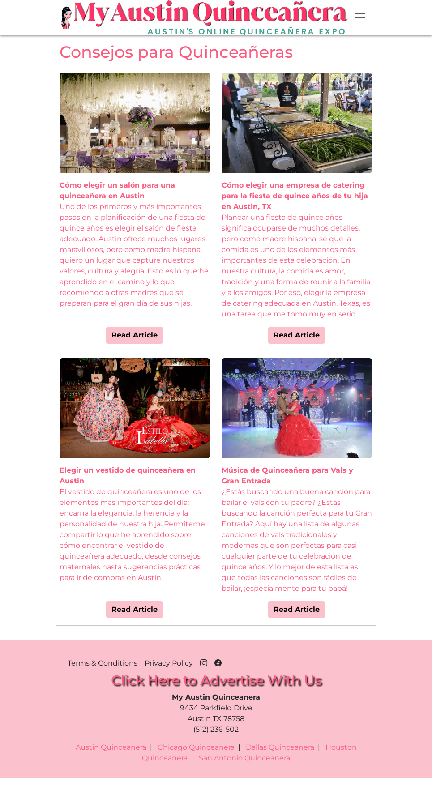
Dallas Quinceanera (280, 747)
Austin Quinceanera (111, 747)
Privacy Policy (169, 663)
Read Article (134, 335)
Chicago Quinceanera (196, 747)
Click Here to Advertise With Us (216, 680)
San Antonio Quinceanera (244, 758)
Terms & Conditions (102, 663)
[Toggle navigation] (360, 17)
